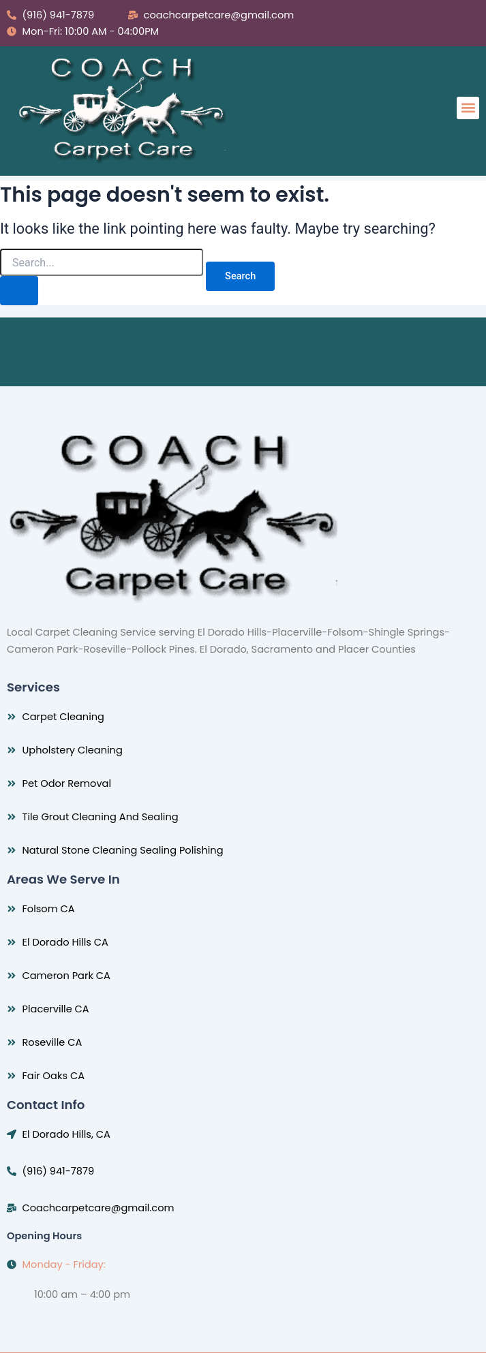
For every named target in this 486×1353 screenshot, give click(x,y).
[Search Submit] (19, 290)
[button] (468, 108)
